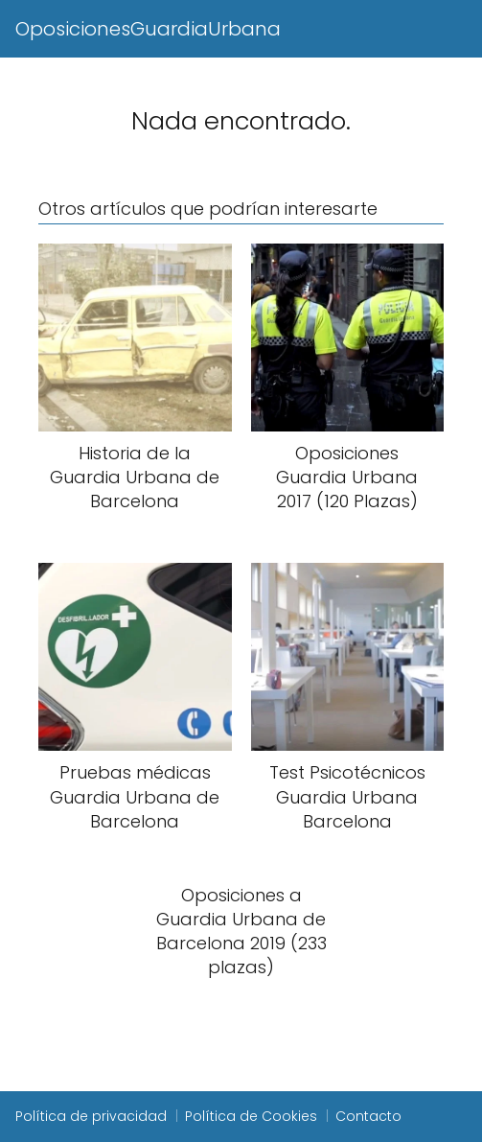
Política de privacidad (91, 1116)
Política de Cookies (251, 1116)
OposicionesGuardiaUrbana (148, 28)
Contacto (368, 1116)
